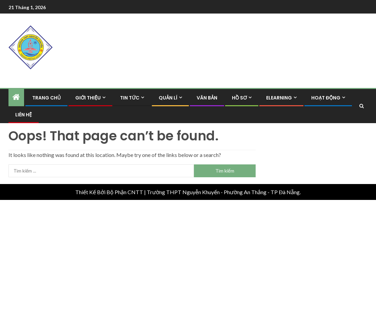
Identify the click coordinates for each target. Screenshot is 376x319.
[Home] (16, 97)
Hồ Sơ (239, 97)
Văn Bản (207, 97)
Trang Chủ (46, 97)
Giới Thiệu (88, 97)
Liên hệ (23, 114)
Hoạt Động (325, 97)
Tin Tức (129, 97)
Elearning (279, 97)
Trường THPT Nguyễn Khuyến (183, 192)
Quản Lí (168, 97)
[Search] (361, 106)
